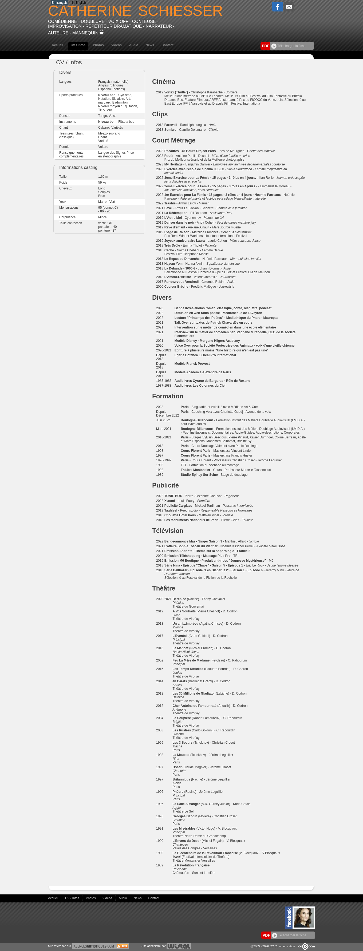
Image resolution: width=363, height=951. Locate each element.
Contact (167, 45)
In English (79, 3)
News (150, 45)
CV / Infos (78, 45)
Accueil (57, 45)
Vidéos (116, 45)
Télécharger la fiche (288, 46)
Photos (98, 45)
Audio (133, 45)
